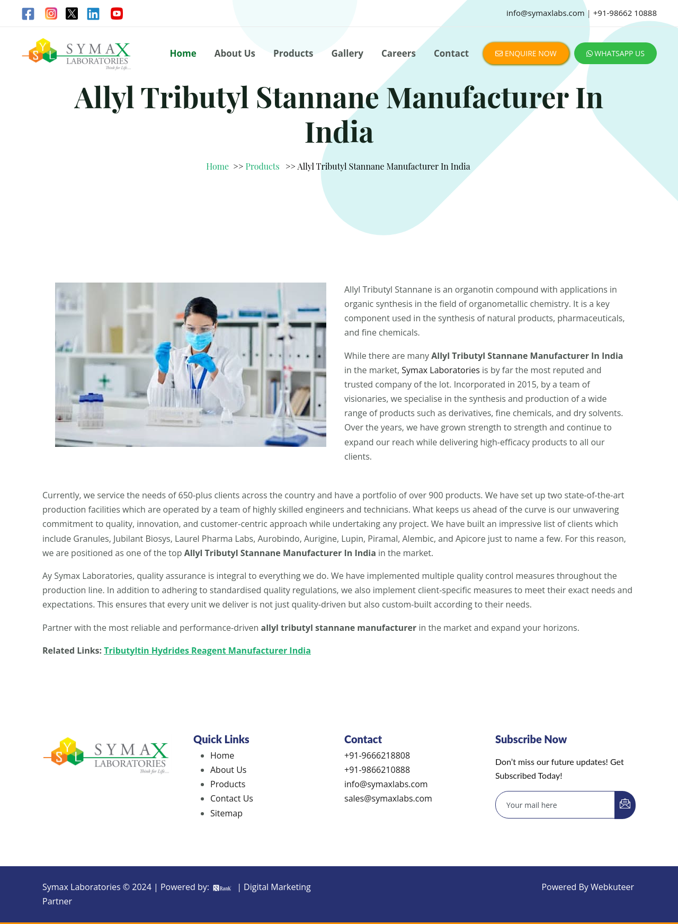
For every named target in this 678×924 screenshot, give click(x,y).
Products (293, 53)
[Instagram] (51, 13)
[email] (555, 805)
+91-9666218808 (377, 755)
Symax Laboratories (441, 370)
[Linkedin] (94, 14)
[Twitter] (72, 13)
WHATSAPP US (615, 53)
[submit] (625, 805)
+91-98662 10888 (625, 12)
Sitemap (226, 813)
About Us (235, 53)
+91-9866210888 (377, 770)
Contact (451, 53)
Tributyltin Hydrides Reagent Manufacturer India (207, 650)
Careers (398, 53)
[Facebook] (29, 14)
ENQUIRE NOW (525, 53)
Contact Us (231, 798)
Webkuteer (612, 887)
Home (183, 53)
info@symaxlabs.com (545, 12)
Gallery (347, 53)
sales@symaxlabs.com (388, 798)
